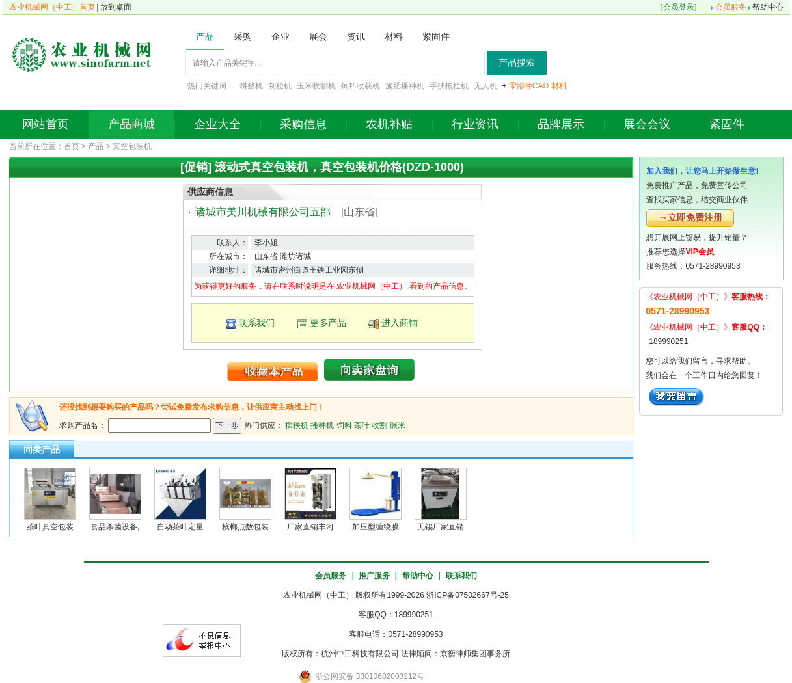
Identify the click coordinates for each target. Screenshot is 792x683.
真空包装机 (132, 146)
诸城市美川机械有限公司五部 (263, 211)
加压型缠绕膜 (375, 526)
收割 (379, 424)
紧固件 (726, 124)
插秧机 (296, 424)
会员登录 (678, 7)
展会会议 (646, 124)
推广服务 (374, 575)
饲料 (344, 424)
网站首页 (45, 124)
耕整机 (251, 85)
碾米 (397, 424)
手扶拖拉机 (449, 85)
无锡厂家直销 (440, 526)
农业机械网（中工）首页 (52, 7)
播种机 (322, 424)
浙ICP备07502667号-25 (467, 595)
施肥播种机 (404, 85)
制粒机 (280, 85)
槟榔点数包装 (245, 526)
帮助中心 (768, 7)
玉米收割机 (316, 85)
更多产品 (328, 322)
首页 (71, 146)
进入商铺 (399, 322)
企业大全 (217, 124)
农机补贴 (389, 124)
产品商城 (131, 124)
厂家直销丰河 (310, 526)
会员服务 (730, 7)
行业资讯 (475, 124)
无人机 (485, 85)
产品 (95, 146)
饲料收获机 (360, 85)
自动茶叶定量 (180, 526)
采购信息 (303, 124)
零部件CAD (529, 85)
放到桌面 (115, 7)
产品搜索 (516, 63)
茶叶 (362, 424)
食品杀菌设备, (114, 526)
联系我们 (256, 322)
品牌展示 (561, 124)
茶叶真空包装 (50, 526)
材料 (559, 85)
